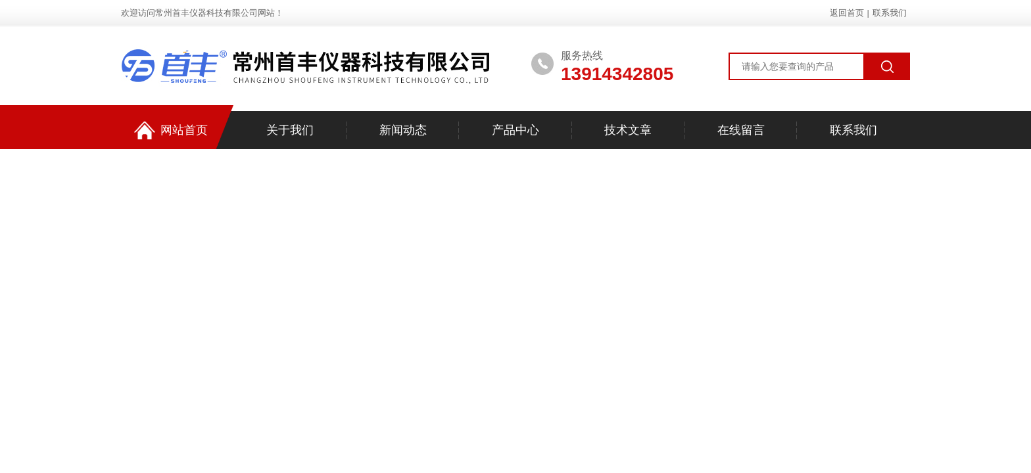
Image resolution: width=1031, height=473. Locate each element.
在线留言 (741, 130)
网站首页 (171, 130)
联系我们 (890, 13)
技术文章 (628, 130)
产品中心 (515, 130)
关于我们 (290, 130)
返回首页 (847, 13)
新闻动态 (403, 130)
